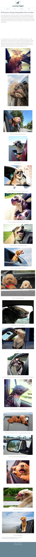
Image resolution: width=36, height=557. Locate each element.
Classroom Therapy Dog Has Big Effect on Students (12, 537)
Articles (7, 8)
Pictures (21, 8)
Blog (14, 8)
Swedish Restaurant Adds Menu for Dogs (10, 538)
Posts (29, 8)
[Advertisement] (18, 30)
